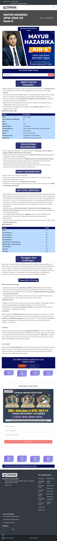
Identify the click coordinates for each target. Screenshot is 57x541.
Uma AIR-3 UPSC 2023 (35, 375)
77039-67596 (30, 28)
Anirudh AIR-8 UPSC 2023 (48, 461)
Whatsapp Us (33, 367)
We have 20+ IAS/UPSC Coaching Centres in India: (21, 466)
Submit (51, 74)
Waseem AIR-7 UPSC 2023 (35, 461)
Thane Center (50, 499)
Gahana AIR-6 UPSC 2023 (22, 460)
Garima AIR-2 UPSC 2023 (22, 375)
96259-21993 (7, 1)
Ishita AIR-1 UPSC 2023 (8, 375)
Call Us (22, 367)
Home (41, 18)
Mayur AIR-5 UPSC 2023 (8, 460)
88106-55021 (15, 1)
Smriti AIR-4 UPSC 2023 (48, 375)
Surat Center (50, 496)
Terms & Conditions (34, 538)
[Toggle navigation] (54, 7)
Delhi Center (41, 478)
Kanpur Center (41, 510)
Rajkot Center (50, 493)
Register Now (27, 441)
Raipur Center (50, 491)
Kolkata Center (50, 478)
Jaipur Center (41, 507)
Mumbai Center (50, 485)
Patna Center (50, 488)
